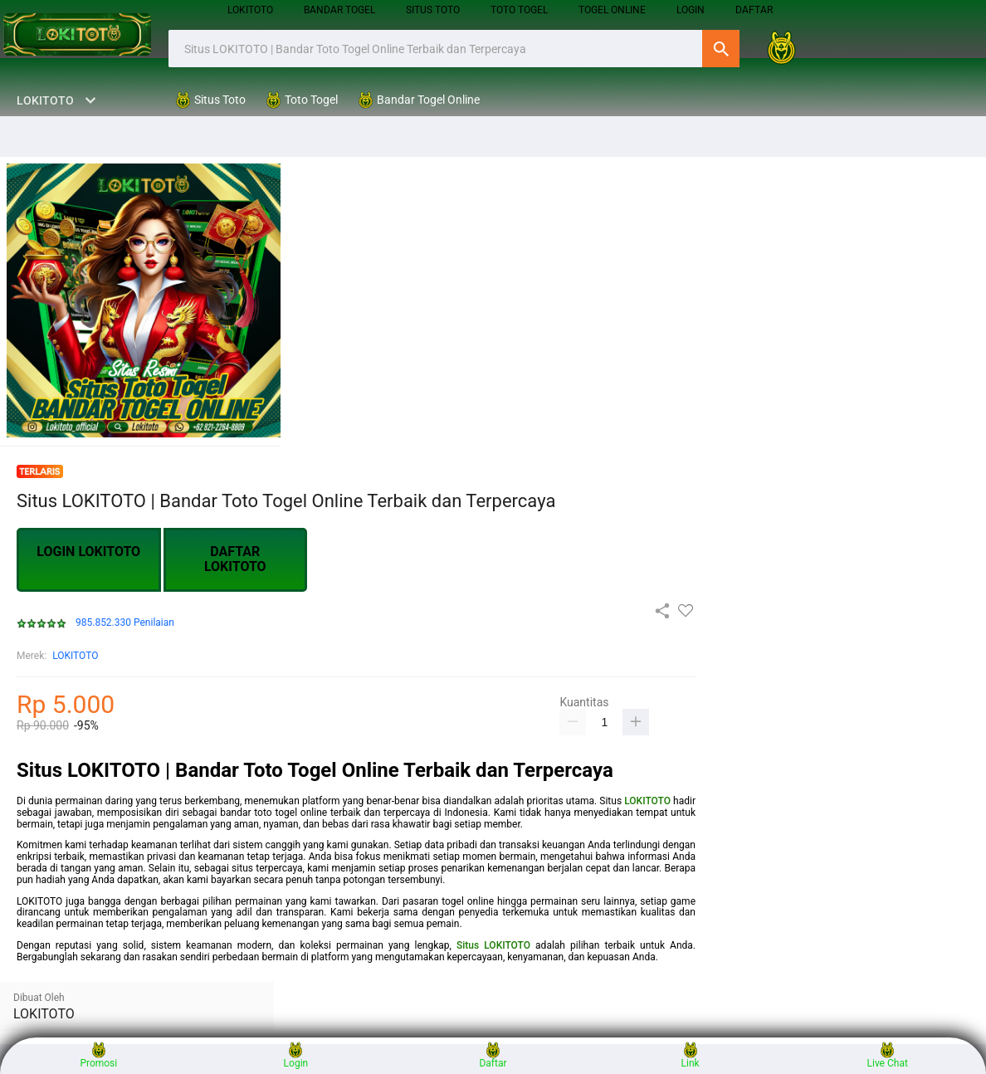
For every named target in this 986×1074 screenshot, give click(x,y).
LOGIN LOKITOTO (88, 551)
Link (690, 1055)
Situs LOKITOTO (493, 945)
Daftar (492, 1055)
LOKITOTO (250, 10)
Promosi (98, 1055)
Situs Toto (433, 10)
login (690, 10)
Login (296, 1055)
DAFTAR (754, 10)
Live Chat (887, 1055)
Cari (721, 48)
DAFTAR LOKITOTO (235, 559)
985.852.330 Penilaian (125, 623)
